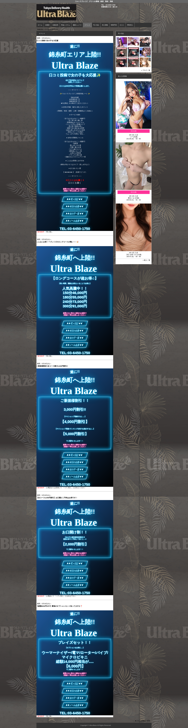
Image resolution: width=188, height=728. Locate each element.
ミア (131, 137)
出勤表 (47, 25)
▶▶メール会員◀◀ (74, 220)
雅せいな (131, 198)
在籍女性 (55, 25)
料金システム (65, 25)
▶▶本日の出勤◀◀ (74, 206)
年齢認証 (40, 29)
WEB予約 (114, 25)
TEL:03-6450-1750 (75, 229)
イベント (87, 25)
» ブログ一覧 (145, 70)
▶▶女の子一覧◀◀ (74, 213)
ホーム (40, 25)
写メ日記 (96, 25)
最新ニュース (77, 25)
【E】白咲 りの (131, 254)
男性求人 (130, 25)
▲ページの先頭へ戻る (142, 720)
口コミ (122, 25)
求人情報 (105, 25)
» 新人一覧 (146, 260)
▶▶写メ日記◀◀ (74, 199)
